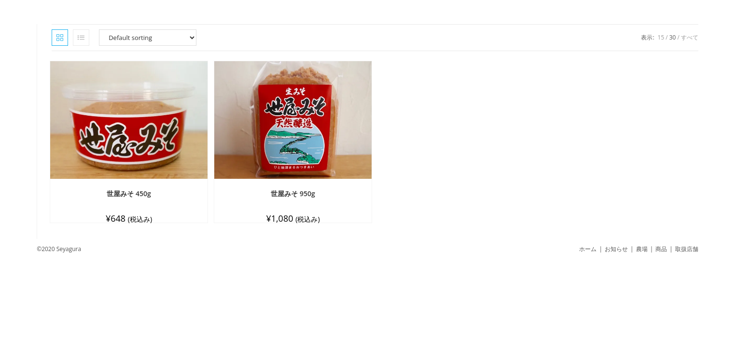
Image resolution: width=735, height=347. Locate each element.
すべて (689, 37)
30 (672, 37)
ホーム (587, 249)
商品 (661, 249)
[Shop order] (147, 37)
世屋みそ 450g (129, 193)
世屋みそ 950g (293, 193)
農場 (642, 249)
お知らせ (616, 249)
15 (661, 37)
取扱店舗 (686, 249)
